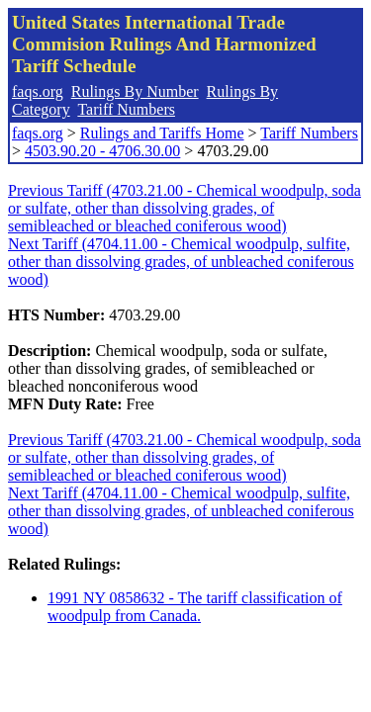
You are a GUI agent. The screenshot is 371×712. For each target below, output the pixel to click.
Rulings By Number (135, 91)
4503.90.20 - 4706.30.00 (102, 150)
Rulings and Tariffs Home (162, 133)
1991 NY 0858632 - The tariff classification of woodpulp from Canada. (194, 606)
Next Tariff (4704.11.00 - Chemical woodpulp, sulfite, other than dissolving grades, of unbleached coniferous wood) (181, 261)
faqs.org (37, 91)
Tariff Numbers (126, 109)
